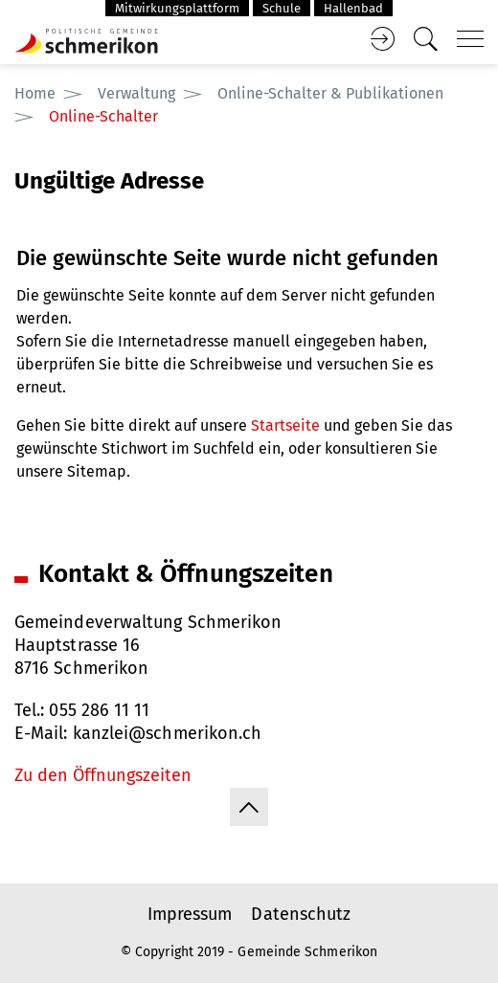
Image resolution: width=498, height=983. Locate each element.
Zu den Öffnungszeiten (103, 775)
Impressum (190, 914)
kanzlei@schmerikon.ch (167, 733)
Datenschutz (301, 914)
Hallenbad (353, 8)
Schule (281, 8)
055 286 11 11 (99, 710)
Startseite (285, 425)
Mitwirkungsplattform (177, 8)
